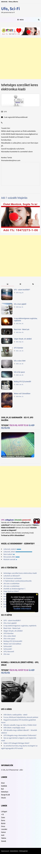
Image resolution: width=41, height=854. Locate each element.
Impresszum (5, 851)
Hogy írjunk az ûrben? (11, 591)
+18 (2, 814)
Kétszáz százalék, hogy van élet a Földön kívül (20, 725)
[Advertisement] (20, 58)
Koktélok (4, 786)
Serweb (3, 841)
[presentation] (7, 284)
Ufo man (7, 654)
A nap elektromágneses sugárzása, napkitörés (20, 625)
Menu (20, 20)
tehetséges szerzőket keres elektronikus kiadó (20, 573)
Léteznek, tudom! (12, 549)
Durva (3, 820)
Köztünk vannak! (10, 559)
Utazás (3, 798)
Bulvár (3, 823)
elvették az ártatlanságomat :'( (14, 589)
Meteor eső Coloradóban (22, 394)
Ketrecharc (4, 792)
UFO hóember (18, 348)
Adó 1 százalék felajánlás (14, 197)
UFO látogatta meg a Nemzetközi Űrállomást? (20, 735)
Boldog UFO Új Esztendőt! (22, 382)
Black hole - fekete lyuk (21, 329)
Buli (2, 789)
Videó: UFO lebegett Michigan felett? (16, 743)
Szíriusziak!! (8, 646)
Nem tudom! (9, 554)
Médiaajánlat (23, 851)
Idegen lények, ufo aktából (23, 339)
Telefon (3, 838)
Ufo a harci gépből (20, 304)
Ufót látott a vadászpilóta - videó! (15, 715)
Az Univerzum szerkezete (12, 578)
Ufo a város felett (19, 361)
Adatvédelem (14, 851)
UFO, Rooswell (9, 651)
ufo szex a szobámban (11, 583)
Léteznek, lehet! (18, 552)
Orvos (3, 826)
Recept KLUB (5, 795)
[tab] (7, 284)
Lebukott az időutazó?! (12, 576)
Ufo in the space (19, 372)
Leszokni (4, 829)
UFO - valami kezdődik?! (22, 290)
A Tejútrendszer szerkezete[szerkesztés (18, 581)
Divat (3, 783)
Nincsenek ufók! (12, 557)
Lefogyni (4, 811)
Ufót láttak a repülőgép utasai (14, 727)
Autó (2, 835)
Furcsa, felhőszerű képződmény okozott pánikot (21, 717)
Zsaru (3, 817)
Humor (3, 832)
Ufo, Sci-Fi (10, 8)
